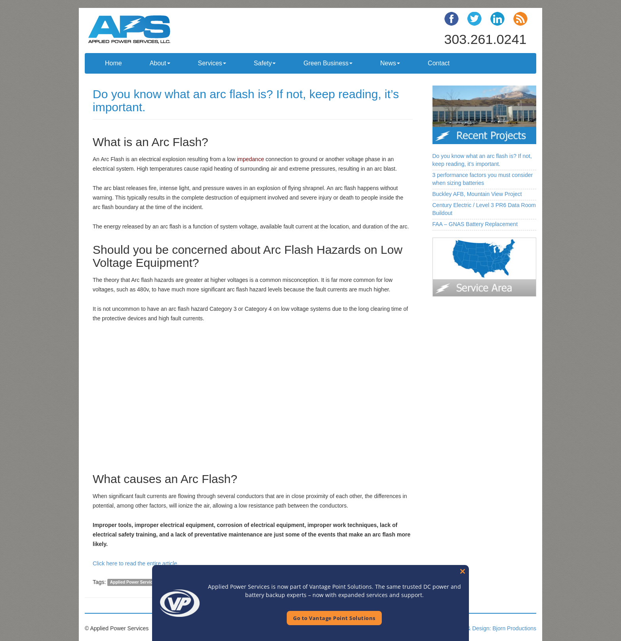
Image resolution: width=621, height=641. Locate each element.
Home (113, 63)
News (390, 63)
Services (212, 63)
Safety (265, 63)
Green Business (327, 63)
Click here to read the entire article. (136, 563)
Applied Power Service (132, 582)
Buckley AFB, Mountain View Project (477, 194)
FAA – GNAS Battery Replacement (475, 224)
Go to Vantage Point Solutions (334, 618)
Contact (439, 63)
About (160, 63)
